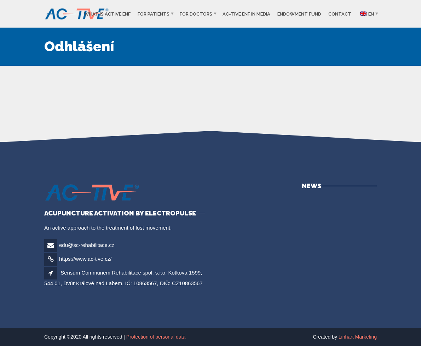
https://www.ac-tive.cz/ (85, 259)
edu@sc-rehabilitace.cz (86, 245)
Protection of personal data (155, 337)
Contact (339, 14)
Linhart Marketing (358, 337)
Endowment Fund (299, 14)
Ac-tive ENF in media (246, 14)
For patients (153, 14)
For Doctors (196, 14)
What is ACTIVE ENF (107, 14)
